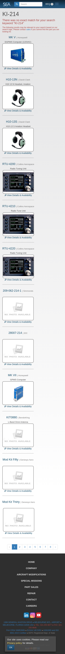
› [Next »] (55, 547)
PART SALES (31, 587)
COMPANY (31, 568)
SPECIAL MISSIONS (31, 581)
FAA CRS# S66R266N (15, 630)
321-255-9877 (46, 625)
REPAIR (31, 593)
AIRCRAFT (31, 574)
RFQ (49, 4)
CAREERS (31, 606)
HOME (31, 562)
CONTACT (31, 599)
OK (10, 647)
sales (28, 29)
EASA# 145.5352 (34, 630)
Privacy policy (14, 643)
